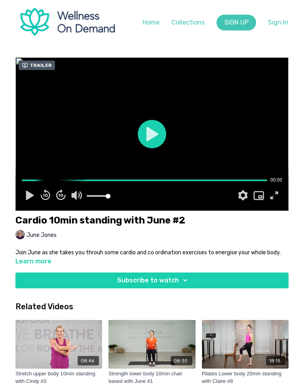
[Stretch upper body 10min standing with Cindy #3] (58, 377)
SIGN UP (236, 22)
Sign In (278, 22)
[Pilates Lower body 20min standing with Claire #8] (245, 377)
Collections (188, 22)
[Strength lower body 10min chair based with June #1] (151, 377)
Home (151, 22)
